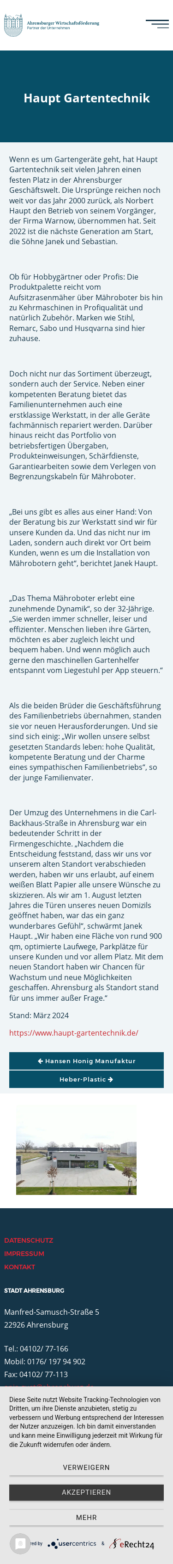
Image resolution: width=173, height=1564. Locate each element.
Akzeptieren (86, 1492)
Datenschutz (28, 1240)
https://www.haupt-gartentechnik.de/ (73, 1033)
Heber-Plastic (86, 1079)
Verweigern (86, 1467)
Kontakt (19, 1267)
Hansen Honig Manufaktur (87, 1061)
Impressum (24, 1254)
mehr (86, 1518)
